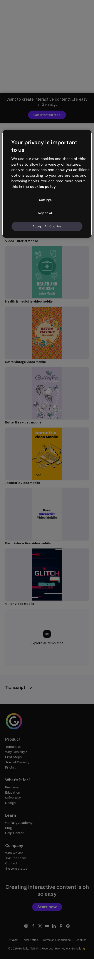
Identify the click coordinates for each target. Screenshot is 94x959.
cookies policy (43, 186)
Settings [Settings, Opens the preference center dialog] (45, 199)
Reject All (45, 213)
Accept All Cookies (47, 226)
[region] (47, 184)
